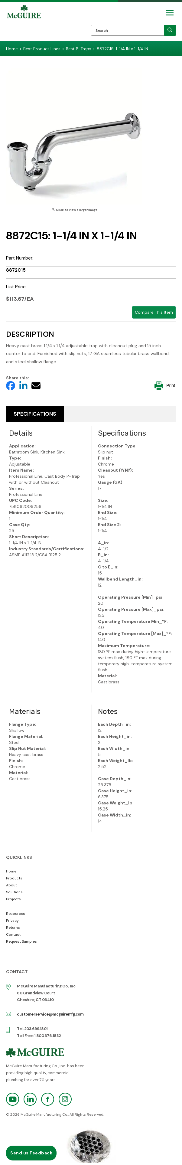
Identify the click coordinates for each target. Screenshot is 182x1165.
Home (11, 871)
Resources (15, 913)
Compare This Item (154, 312)
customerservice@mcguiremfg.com (50, 1014)
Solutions (14, 892)
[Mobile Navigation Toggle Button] (170, 13)
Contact (13, 934)
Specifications (35, 413)
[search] (170, 30)
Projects (13, 899)
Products (14, 878)
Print (164, 385)
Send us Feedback (31, 1153)
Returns (13, 927)
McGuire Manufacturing (24, 23)
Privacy (12, 920)
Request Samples (21, 941)
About (11, 885)
